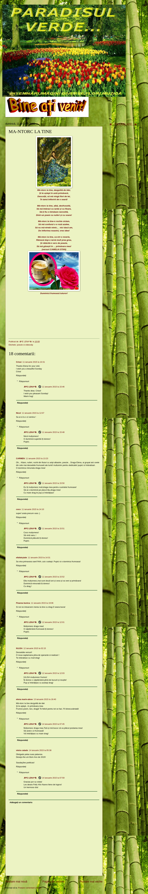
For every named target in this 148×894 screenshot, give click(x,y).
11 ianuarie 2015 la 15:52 (53, 577)
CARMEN (20, 458)
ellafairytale (21, 557)
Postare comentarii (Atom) (29, 888)
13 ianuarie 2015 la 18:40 (45, 699)
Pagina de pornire (53, 881)
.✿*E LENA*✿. (30, 387)
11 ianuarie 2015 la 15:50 (53, 483)
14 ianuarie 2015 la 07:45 (53, 724)
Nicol (18, 413)
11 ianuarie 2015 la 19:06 (42, 603)
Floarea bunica (23, 603)
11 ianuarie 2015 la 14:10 (33, 509)
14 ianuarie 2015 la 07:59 (53, 778)
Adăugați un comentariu (21, 802)
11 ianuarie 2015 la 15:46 (53, 387)
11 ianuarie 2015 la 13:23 (37, 458)
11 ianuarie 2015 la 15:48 (53, 432)
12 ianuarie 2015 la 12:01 (53, 622)
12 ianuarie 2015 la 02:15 (34, 648)
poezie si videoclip (25, 345)
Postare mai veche (91, 881)
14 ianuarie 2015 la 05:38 (40, 750)
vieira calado (22, 750)
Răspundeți (21, 375)
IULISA (19, 648)
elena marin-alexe (24, 699)
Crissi (19, 362)
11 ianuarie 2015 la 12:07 (33, 413)
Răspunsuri (24, 381)
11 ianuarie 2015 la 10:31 (34, 362)
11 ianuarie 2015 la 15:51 (53, 528)
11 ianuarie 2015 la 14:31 (39, 557)
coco (18, 509)
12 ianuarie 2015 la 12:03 (53, 673)
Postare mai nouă (16, 881)
